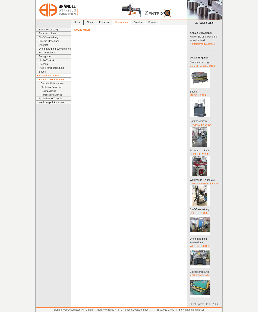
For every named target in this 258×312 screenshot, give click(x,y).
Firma (90, 22)
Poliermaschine (48, 91)
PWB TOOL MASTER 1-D (204, 183)
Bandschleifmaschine (52, 79)
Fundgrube (45, 56)
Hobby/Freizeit (46, 60)
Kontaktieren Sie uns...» (202, 44)
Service (138, 22)
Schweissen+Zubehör (50, 98)
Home (77, 22)
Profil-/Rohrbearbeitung (51, 68)
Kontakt (152, 22)
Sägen (42, 71)
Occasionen (121, 22)
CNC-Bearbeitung (48, 37)
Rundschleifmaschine (51, 95)
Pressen (43, 64)
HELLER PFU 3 (198, 213)
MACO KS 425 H (199, 95)
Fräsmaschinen (47, 52)
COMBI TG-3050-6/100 (202, 65)
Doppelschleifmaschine (52, 83)
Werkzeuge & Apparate (51, 102)
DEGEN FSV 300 (199, 154)
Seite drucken (204, 22)
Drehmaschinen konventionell (55, 48)
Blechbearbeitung (48, 29)
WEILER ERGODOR (201, 246)
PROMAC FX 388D (200, 124)
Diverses (43, 45)
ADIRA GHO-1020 (199, 275)
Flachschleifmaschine (51, 87)
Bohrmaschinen (47, 33)
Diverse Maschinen (49, 41)
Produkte (104, 22)
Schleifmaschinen (49, 75)
